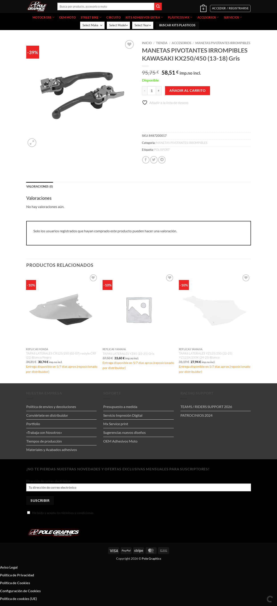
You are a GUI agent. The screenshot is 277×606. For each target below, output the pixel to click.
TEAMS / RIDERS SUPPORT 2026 (206, 406)
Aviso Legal (9, 567)
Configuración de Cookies (20, 591)
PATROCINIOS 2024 (196, 415)
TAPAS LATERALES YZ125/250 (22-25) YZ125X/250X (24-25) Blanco (205, 355)
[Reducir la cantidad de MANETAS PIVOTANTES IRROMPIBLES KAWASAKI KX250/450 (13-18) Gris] (144, 90)
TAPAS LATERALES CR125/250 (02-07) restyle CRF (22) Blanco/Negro (61, 355)
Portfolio (33, 424)
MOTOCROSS (43, 17)
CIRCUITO (113, 17)
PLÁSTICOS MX (180, 17)
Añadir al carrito (187, 90)
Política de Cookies (15, 583)
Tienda (162, 43)
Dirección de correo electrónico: (138, 485)
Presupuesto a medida (120, 406)
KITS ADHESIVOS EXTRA (144, 17)
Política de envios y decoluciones (51, 406)
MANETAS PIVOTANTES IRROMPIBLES (222, 43)
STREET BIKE (91, 17)
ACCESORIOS (208, 17)
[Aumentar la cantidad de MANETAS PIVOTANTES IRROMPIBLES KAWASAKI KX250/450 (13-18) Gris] (159, 90)
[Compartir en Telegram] (162, 159)
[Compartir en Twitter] (154, 159)
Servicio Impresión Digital (122, 415)
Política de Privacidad (17, 575)
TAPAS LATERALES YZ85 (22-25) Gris (128, 353)
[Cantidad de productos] (151, 90)
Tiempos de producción (44, 441)
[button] (189, 8)
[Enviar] (158, 6)
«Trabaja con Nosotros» (44, 432)
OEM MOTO (67, 17)
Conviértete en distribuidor (47, 415)
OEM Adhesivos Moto (120, 441)
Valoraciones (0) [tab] (39, 186)
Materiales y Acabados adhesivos (51, 449)
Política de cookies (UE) (18, 598)
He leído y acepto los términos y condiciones (60, 513)
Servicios (233, 17)
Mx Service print (115, 424)
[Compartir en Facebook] (146, 159)
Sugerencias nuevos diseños (124, 432)
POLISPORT (162, 149)
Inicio (147, 43)
